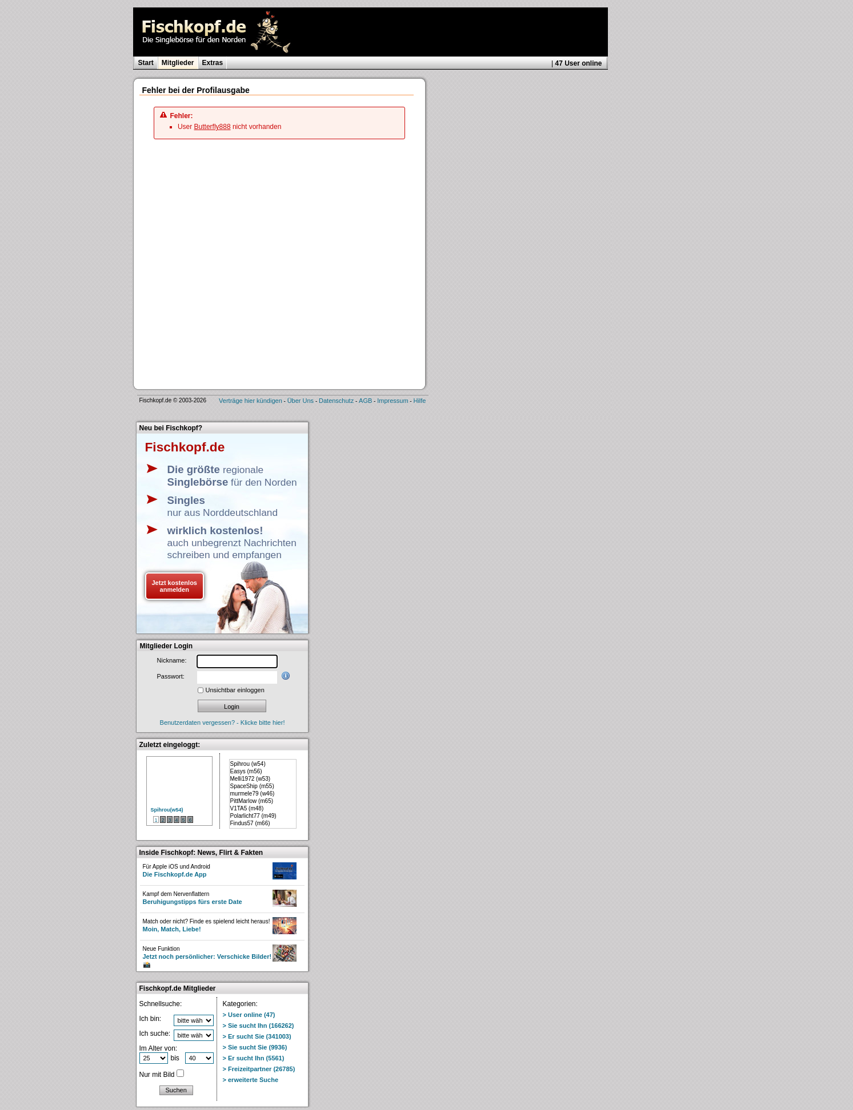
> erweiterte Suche (251, 1079)
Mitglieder (178, 63)
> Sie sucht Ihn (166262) (258, 1025)
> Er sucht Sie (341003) (257, 1036)
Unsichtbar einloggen (235, 690)
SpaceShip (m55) (252, 786)
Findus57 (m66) (250, 823)
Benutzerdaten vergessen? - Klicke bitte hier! (222, 722)
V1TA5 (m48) (247, 808)
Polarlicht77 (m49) (253, 816)
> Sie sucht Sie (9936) (255, 1047)
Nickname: (172, 660)
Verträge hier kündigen (250, 400)
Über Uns (300, 400)
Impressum (392, 400)
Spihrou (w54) (248, 764)
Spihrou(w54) (167, 810)
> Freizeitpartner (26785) (259, 1068)
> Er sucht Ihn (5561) (254, 1058)
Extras (212, 63)
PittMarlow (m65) (252, 801)
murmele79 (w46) (252, 793)
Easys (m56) (246, 771)
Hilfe (419, 400)
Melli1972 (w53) (250, 779)
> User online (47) (249, 1014)
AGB (365, 400)
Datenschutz (336, 400)
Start (146, 63)
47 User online (578, 63)
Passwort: (171, 676)
